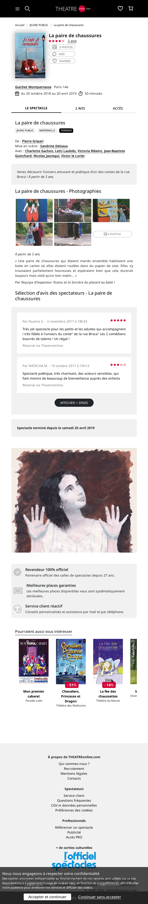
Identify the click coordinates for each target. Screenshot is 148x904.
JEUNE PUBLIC (25, 130)
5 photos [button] (112, 234)
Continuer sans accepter (99, 896)
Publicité (74, 832)
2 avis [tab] (80, 108)
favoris (62, 61)
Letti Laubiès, (66, 151)
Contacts (74, 778)
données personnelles (79, 805)
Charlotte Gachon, (39, 151)
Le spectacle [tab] (36, 108)
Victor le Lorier (73, 155)
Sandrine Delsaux (54, 146)
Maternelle (47, 130)
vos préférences (108, 883)
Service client (74, 795)
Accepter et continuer (47, 896)
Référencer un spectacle (74, 827)
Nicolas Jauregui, (46, 155)
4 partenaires (34, 883)
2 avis (72, 41)
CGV (54, 805)
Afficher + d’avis (74, 402)
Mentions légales (74, 773)
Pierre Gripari (32, 141)
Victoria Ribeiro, (90, 151)
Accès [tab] (118, 108)
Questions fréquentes (74, 800)
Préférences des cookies (74, 810)
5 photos (63, 47)
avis (59, 54)
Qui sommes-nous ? (74, 763)
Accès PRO (74, 837)
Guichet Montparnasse (33, 87)
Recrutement (74, 768)
